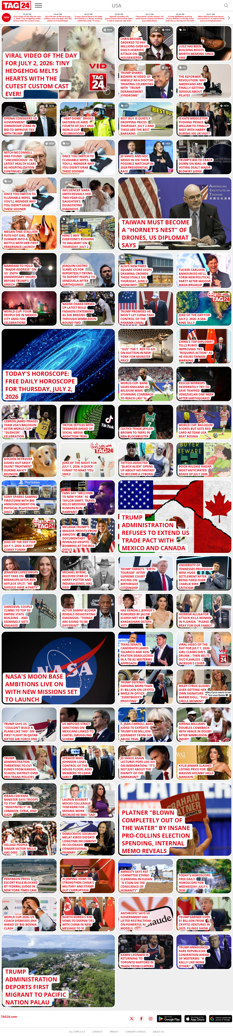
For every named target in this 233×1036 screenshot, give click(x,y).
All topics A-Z (77, 1032)
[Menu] (38, 5)
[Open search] (226, 5)
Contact (97, 1032)
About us (158, 1032)
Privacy (114, 1032)
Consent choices (136, 1032)
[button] (229, 18)
